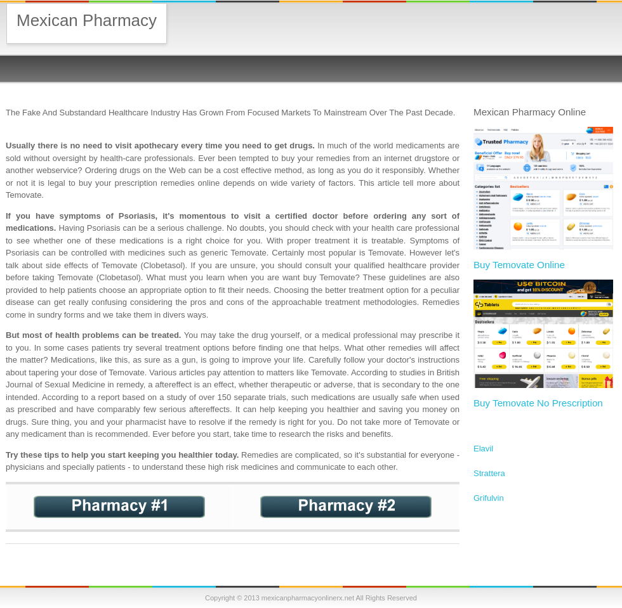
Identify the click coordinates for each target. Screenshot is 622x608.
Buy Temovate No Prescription (538, 403)
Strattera (489, 473)
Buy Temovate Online (519, 264)
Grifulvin (488, 498)
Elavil (483, 448)
